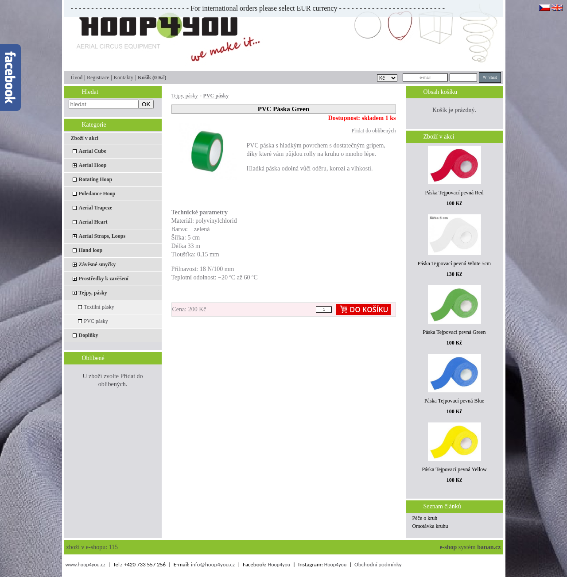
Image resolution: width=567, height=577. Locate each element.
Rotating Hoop (96, 179)
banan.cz (489, 547)
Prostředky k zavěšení (103, 278)
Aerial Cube (92, 151)
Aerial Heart (93, 222)
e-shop (448, 547)
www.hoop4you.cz (85, 565)
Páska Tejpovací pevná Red (454, 193)
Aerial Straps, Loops (102, 236)
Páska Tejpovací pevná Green (454, 332)
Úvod (77, 77)
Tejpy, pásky (93, 293)
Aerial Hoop (93, 165)
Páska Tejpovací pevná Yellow (454, 469)
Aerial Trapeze (96, 208)
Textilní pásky (99, 307)
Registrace (98, 77)
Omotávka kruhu (430, 526)
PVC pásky (96, 321)
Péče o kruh (425, 518)
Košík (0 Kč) (152, 77)
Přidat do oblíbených (374, 131)
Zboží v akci (85, 138)
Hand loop (91, 250)
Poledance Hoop (97, 193)
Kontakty (123, 77)
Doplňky (88, 335)
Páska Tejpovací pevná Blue (454, 401)
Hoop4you (279, 565)
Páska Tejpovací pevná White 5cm (454, 263)
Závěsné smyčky (97, 264)
